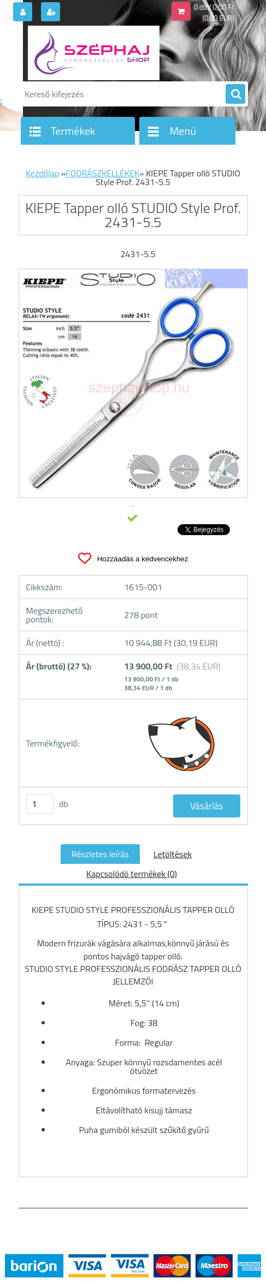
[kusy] (40, 804)
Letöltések (172, 854)
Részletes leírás (100, 854)
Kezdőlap (42, 173)
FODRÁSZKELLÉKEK (102, 173)
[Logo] (94, 53)
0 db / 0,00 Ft (214, 7)
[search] (235, 94)
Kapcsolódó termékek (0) (131, 873)
